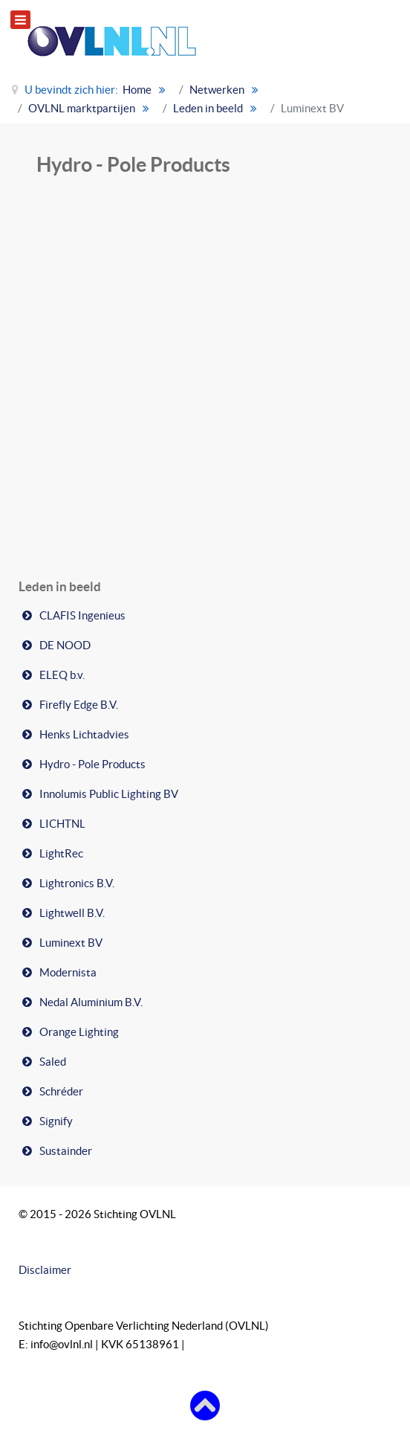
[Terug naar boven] (205, 1404)
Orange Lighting (79, 1032)
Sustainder (65, 1151)
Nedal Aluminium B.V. (91, 1002)
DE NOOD (65, 645)
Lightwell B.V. (72, 913)
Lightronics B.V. (76, 883)
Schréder (61, 1091)
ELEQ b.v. (62, 675)
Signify (56, 1121)
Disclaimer (45, 1269)
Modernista (68, 972)
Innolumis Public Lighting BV (108, 794)
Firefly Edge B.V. (78, 704)
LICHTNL (62, 823)
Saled (52, 1061)
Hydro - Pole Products (92, 764)
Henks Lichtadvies (84, 734)
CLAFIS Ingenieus (82, 615)
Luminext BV (70, 942)
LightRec (61, 853)
